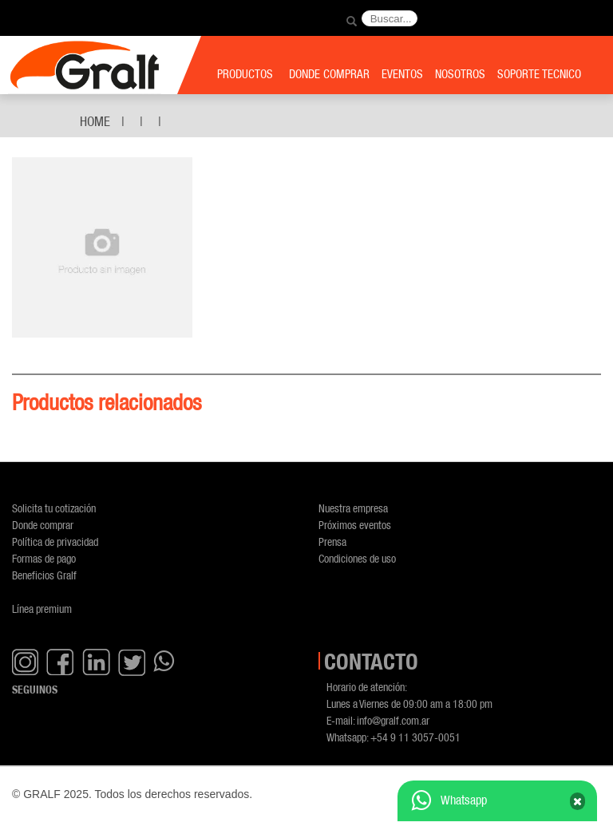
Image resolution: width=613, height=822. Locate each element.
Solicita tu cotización (54, 508)
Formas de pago (44, 558)
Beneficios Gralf (44, 575)
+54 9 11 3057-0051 (415, 737)
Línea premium (42, 608)
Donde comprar (42, 525)
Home (95, 121)
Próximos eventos (354, 525)
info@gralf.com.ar (393, 720)
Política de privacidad (55, 541)
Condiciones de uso (357, 558)
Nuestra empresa (353, 508)
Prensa (332, 541)
